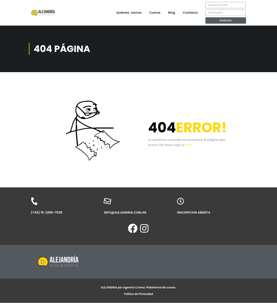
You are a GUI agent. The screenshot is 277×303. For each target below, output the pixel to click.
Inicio (189, 145)
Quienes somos (129, 12)
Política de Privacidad (138, 294)
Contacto (190, 12)
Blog (171, 12)
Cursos (154, 12)
